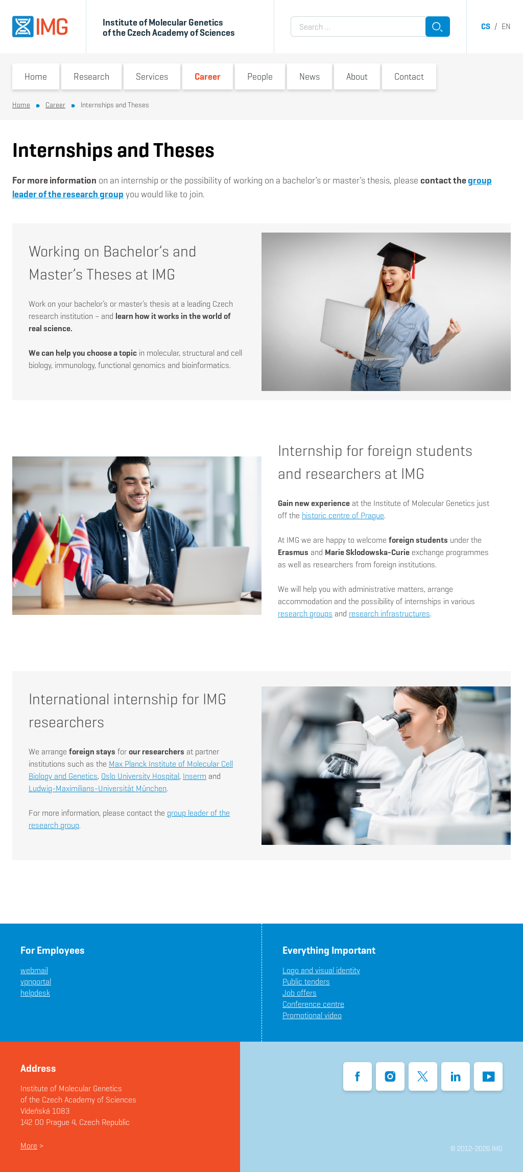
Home (36, 76)
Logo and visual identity (321, 970)
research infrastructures (389, 613)
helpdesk (35, 992)
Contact (409, 76)
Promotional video (312, 1015)
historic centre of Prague (343, 515)
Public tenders (306, 981)
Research (91, 76)
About (357, 76)
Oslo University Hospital (140, 776)
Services (152, 76)
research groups (305, 613)
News (309, 76)
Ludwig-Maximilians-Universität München (98, 788)
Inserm (194, 776)
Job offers (299, 992)
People (260, 76)
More (28, 1145)
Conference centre (313, 1004)
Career (208, 76)
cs (485, 26)
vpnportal (35, 981)
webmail (34, 970)
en (506, 26)
